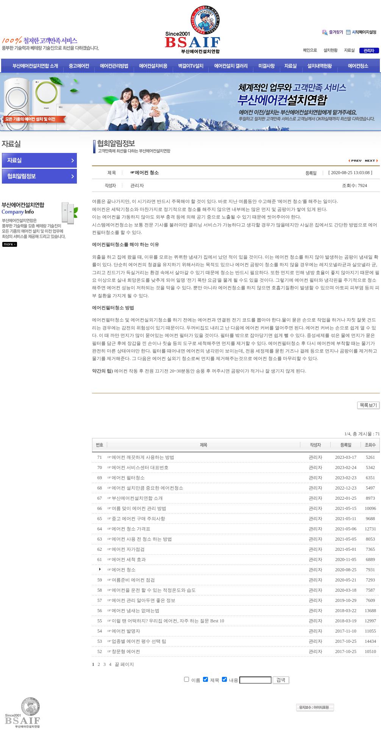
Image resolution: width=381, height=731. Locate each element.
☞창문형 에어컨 (123, 651)
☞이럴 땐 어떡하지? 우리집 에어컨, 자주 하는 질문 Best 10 (165, 620)
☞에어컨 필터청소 (126, 477)
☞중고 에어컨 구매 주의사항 (136, 518)
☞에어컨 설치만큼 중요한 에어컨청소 (145, 488)
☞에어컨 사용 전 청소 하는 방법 (139, 539)
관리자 (315, 457)
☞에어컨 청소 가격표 (128, 528)
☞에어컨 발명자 (123, 631)
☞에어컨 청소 (121, 569)
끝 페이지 (124, 664)
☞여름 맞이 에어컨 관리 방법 (136, 508)
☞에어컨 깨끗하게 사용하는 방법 (140, 457)
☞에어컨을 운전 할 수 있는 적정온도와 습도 (151, 590)
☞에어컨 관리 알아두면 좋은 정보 (141, 600)
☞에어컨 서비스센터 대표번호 (138, 467)
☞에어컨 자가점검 (126, 549)
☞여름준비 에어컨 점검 (131, 580)
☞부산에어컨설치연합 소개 (135, 498)
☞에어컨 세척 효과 (126, 559)
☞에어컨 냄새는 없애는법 (133, 610)
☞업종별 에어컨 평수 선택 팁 (136, 641)
